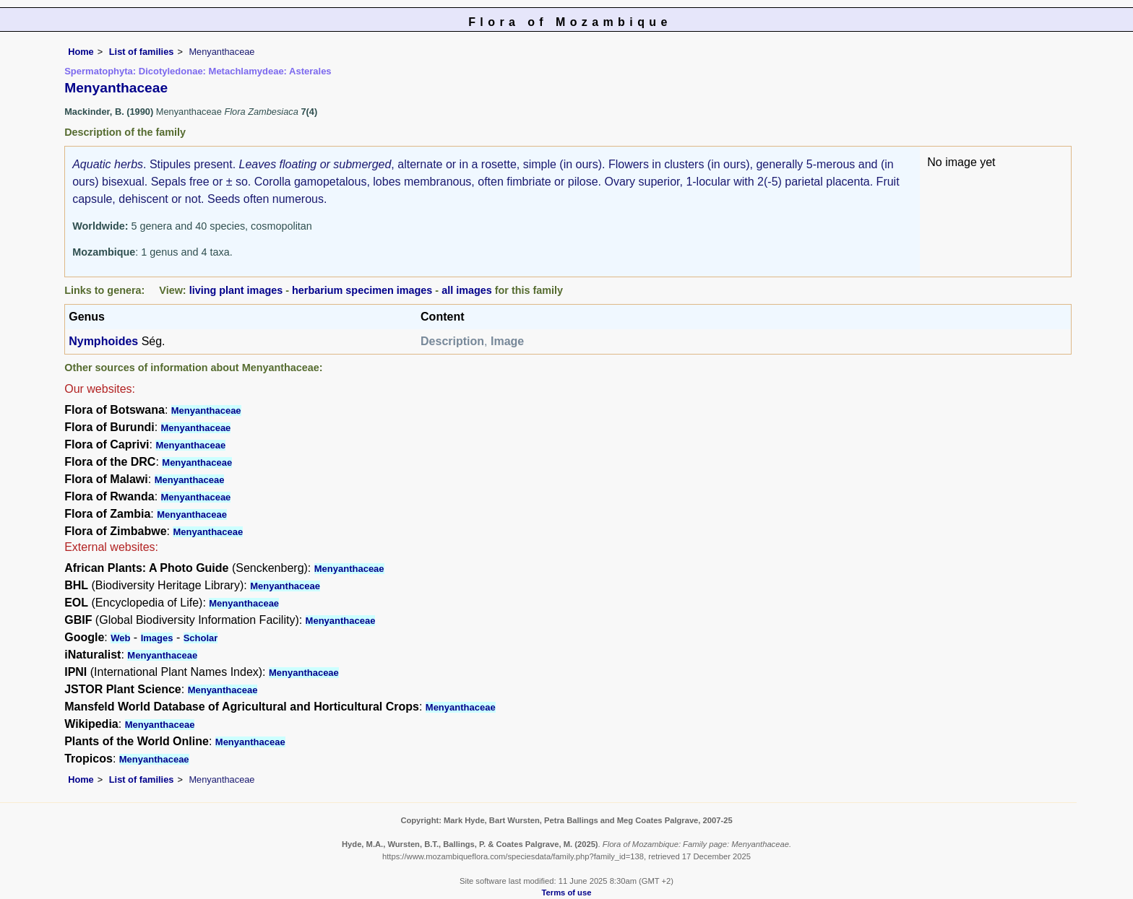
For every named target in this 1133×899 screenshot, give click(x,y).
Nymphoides (103, 341)
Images (157, 638)
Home (81, 51)
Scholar (201, 638)
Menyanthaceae (206, 410)
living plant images (236, 290)
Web (120, 638)
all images (466, 290)
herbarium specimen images (362, 290)
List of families (141, 51)
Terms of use (567, 892)
